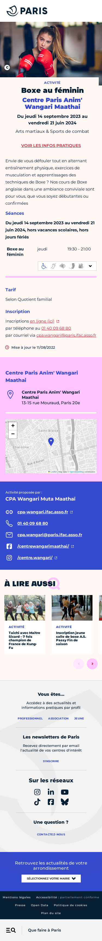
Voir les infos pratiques (51, 145)
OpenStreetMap (77, 472)
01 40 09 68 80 (56, 328)
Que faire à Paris (44, 930)
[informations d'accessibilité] (67, 266)
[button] (51, 441)
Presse (20, 905)
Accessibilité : (67, 897)
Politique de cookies (70, 905)
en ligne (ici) (42, 321)
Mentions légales (17, 897)
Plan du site (51, 913)
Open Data (39, 905)
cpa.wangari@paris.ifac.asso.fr (66, 335)
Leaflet (52, 472)
